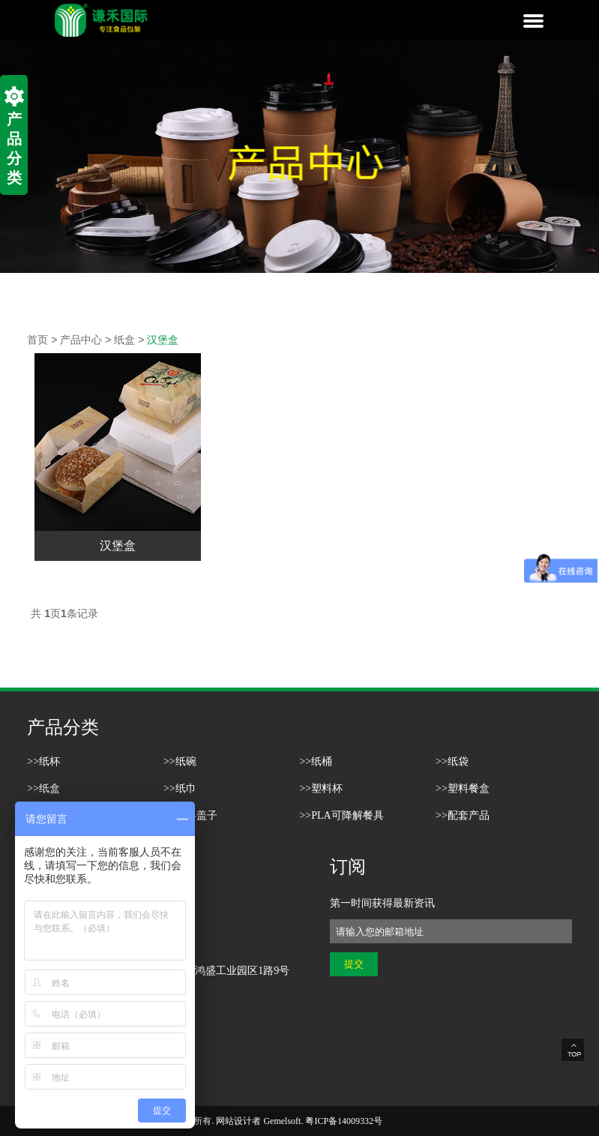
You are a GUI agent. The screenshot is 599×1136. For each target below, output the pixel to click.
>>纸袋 (452, 761)
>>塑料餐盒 (463, 788)
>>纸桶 (315, 761)
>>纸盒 (43, 788)
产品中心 (81, 340)
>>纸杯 (43, 761)
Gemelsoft (282, 1121)
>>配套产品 (463, 815)
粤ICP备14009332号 (343, 1121)
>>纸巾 (179, 788)
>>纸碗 (179, 761)
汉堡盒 (162, 340)
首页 (37, 340)
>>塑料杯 (321, 788)
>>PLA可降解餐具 (341, 815)
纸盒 (124, 340)
